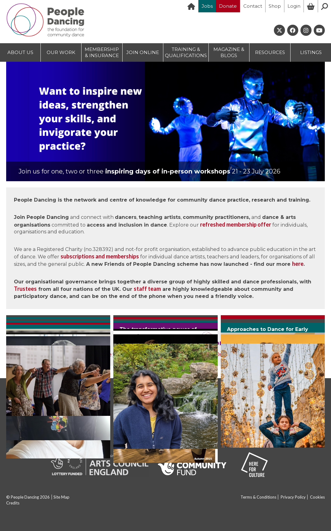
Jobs (207, 6)
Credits (12, 502)
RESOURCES (270, 52)
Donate (228, 6)
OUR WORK (61, 52)
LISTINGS (311, 52)
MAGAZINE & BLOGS (228, 52)
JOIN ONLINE (142, 52)
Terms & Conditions (258, 497)
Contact (252, 6)
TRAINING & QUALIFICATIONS (186, 52)
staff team (147, 288)
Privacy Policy (293, 497)
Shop (275, 6)
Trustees (25, 288)
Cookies (317, 497)
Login (293, 6)
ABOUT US (20, 52)
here (298, 263)
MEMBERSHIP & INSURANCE (102, 52)
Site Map (61, 497)
